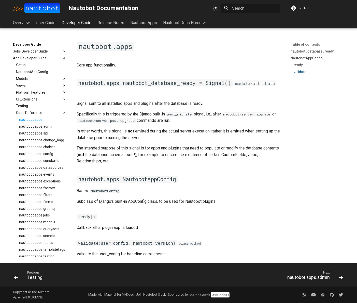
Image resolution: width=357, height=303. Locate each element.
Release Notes (110, 22)
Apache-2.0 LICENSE (28, 297)
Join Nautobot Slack (151, 294)
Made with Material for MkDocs (111, 294)
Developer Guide (76, 22)
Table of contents (305, 44)
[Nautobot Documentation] (36, 8)
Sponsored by (199, 294)
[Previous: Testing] (30, 276)
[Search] (250, 8)
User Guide (45, 22)
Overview (21, 22)
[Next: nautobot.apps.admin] (313, 276)
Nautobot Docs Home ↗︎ (184, 22)
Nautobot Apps (143, 22)
